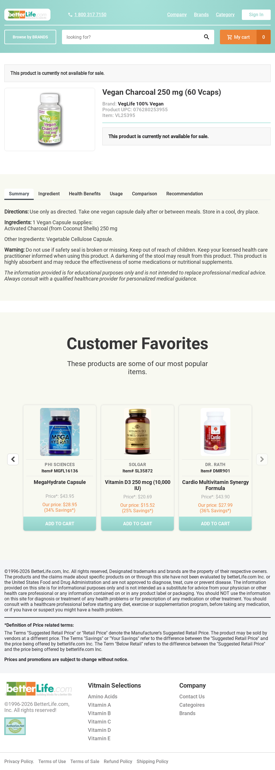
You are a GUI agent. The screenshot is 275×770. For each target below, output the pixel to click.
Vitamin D (99, 730)
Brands (201, 14)
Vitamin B (99, 713)
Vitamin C (99, 722)
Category (225, 14)
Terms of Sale (84, 761)
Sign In (256, 14)
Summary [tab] (19, 193)
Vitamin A (99, 705)
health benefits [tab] (85, 193)
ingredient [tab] (49, 193)
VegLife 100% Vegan (141, 104)
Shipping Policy (152, 761)
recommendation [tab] (184, 193)
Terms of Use (52, 761)
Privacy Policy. (19, 761)
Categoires (192, 705)
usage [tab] (116, 193)
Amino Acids (102, 696)
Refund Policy (118, 761)
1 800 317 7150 (87, 14)
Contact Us (192, 696)
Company (177, 14)
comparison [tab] (144, 193)
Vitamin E (99, 738)
